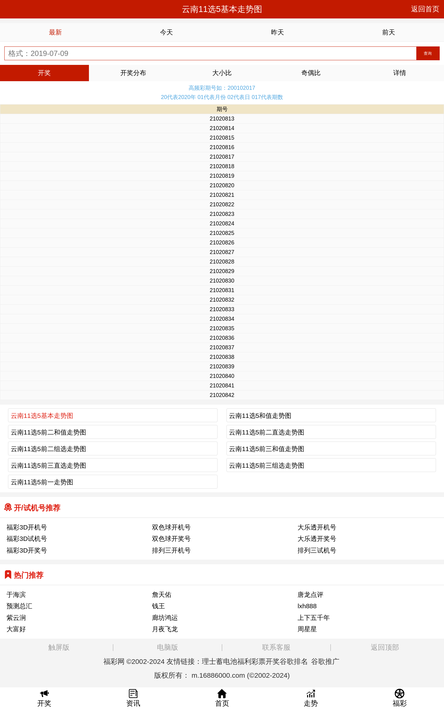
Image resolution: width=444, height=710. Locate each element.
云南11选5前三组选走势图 (266, 465)
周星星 (307, 629)
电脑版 (167, 647)
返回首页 (425, 9)
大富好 (16, 629)
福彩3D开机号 (26, 527)
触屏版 (59, 647)
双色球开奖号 (171, 538)
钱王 (158, 605)
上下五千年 (314, 617)
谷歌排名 (294, 661)
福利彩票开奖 (258, 661)
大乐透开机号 (317, 527)
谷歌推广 (325, 661)
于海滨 (16, 594)
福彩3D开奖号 (26, 550)
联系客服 (276, 647)
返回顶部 (385, 647)
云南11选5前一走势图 (42, 482)
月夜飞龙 (165, 629)
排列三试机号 (317, 550)
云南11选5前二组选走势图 (48, 448)
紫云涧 (16, 617)
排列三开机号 (171, 550)
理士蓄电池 (219, 661)
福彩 (110, 661)
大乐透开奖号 (317, 538)
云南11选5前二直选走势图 (266, 432)
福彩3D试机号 (26, 538)
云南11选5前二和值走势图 (48, 432)
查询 (428, 53)
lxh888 (307, 605)
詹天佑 (161, 594)
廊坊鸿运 (165, 617)
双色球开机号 (171, 527)
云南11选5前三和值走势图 (266, 448)
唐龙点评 (310, 594)
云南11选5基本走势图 (42, 415)
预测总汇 (19, 605)
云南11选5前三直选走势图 (48, 465)
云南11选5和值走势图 (260, 415)
